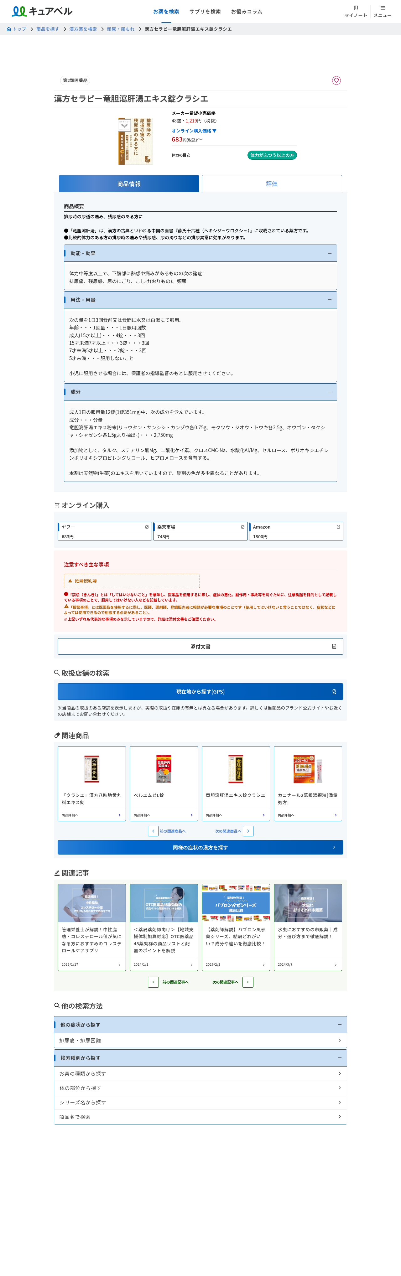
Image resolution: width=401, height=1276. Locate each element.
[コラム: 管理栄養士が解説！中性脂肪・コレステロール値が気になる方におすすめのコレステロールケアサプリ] (92, 927)
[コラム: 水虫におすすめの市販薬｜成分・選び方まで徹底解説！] (308, 927)
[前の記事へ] (153, 982)
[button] (200, 253)
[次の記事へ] (247, 982)
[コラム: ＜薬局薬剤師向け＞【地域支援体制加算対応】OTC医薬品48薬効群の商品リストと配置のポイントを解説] (164, 927)
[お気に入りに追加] (336, 80)
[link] (105, 531)
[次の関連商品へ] (248, 831)
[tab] (129, 183)
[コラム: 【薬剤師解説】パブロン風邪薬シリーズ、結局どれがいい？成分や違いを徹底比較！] (236, 927)
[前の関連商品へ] (153, 831)
